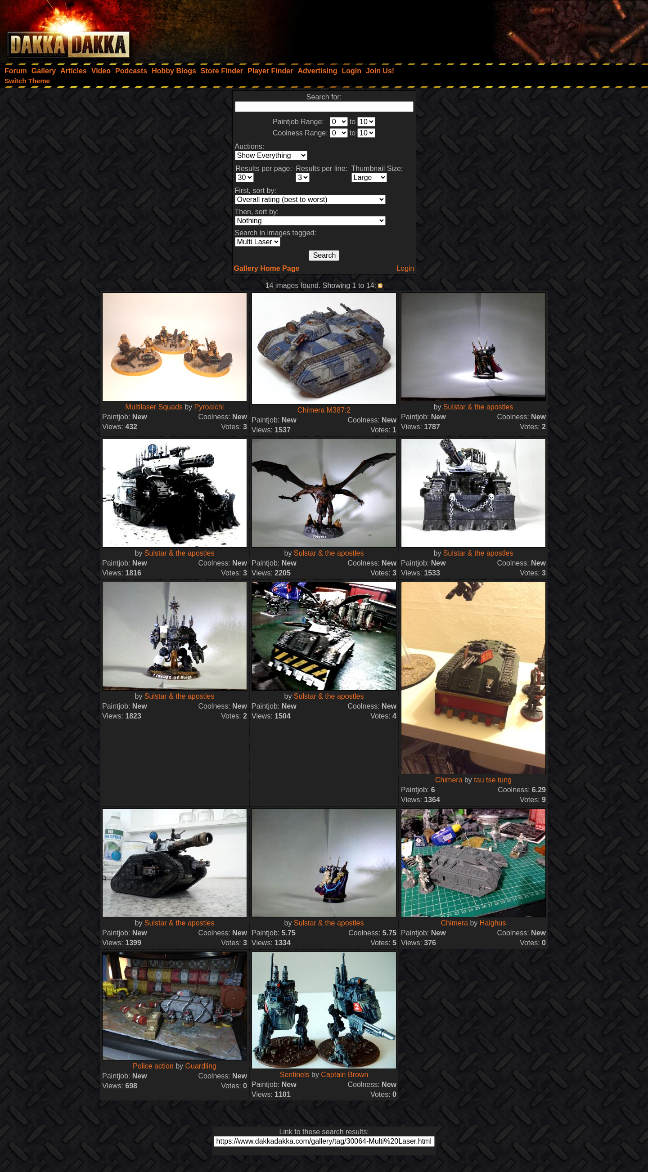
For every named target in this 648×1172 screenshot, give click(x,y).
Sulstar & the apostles (478, 407)
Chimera (449, 780)
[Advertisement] (527, 29)
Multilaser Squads (154, 407)
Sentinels (295, 1074)
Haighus (493, 923)
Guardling (200, 1066)
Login (405, 268)
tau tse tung (493, 780)
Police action (153, 1066)
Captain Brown (344, 1074)
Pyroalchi (209, 407)
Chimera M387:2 (324, 410)
